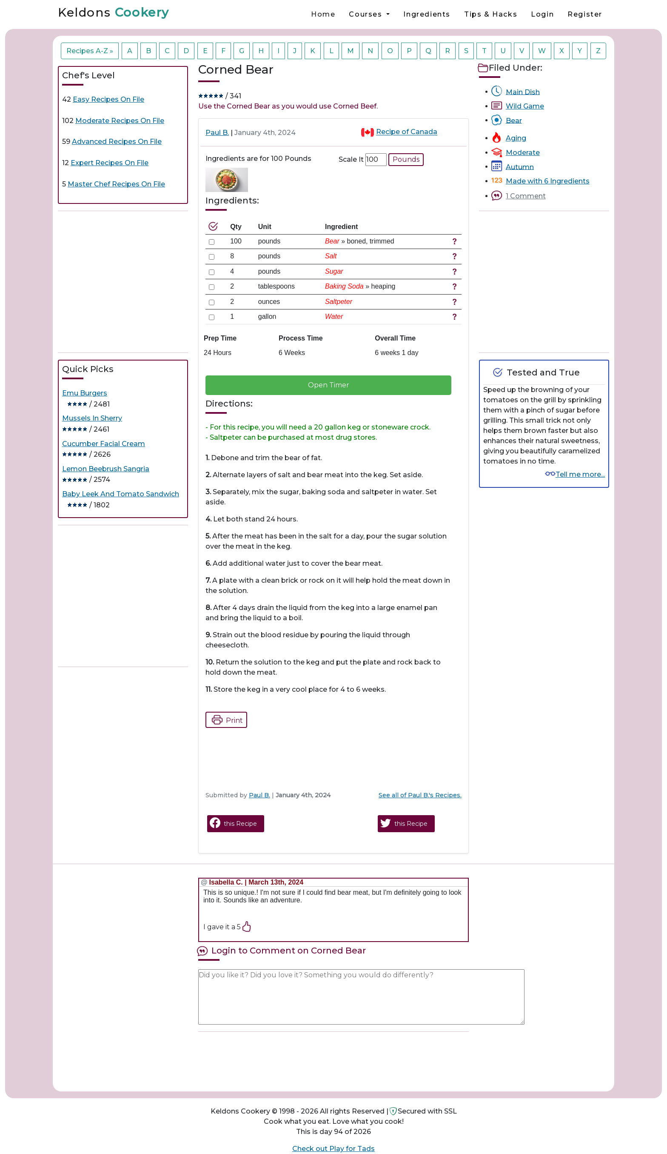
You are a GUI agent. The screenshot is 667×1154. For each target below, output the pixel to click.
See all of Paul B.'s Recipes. (420, 795)
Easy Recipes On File (108, 99)
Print (225, 720)
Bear (514, 120)
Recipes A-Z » (89, 51)
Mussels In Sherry (92, 418)
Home (323, 14)
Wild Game (525, 106)
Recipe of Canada (406, 132)
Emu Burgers (84, 393)
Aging (516, 138)
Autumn (520, 167)
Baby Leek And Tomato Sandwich (120, 494)
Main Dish (523, 92)
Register (584, 14)
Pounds (406, 159)
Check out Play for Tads (333, 1149)
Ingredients (426, 14)
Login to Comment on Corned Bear (288, 950)
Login (542, 14)
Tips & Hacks (490, 14)
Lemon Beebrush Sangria (105, 469)
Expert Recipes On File (109, 163)
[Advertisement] (123, 282)
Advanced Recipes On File (117, 141)
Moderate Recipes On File (119, 121)
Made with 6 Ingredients (548, 181)
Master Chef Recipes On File (116, 184)
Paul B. (217, 133)
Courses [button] (367, 14)
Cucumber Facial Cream (103, 444)
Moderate (523, 153)
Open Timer (328, 385)
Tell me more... (580, 474)
